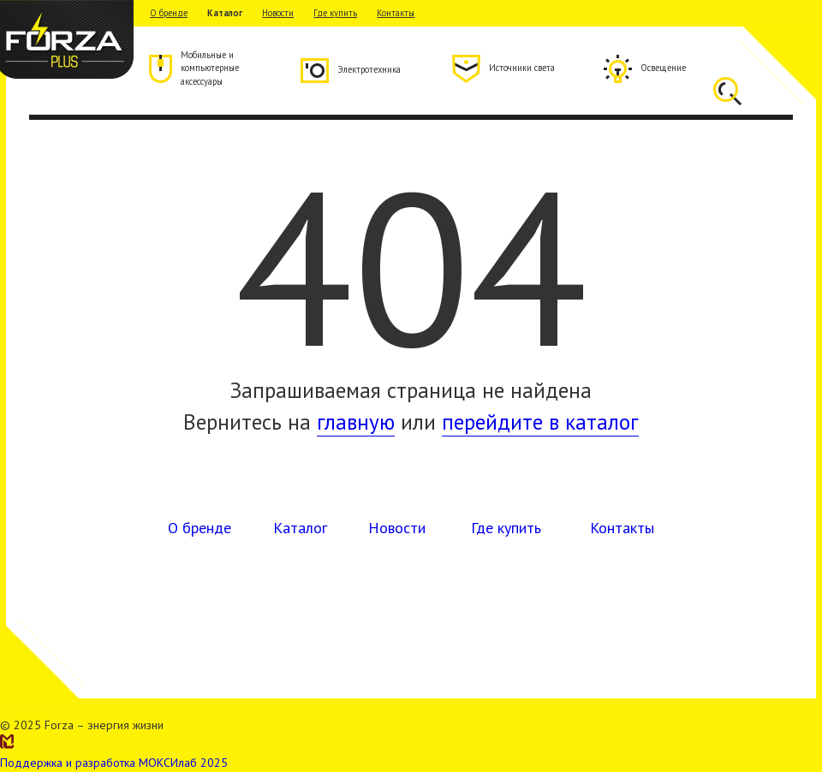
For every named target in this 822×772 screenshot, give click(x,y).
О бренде (169, 13)
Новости (278, 13)
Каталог (224, 13)
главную (356, 421)
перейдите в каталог (540, 421)
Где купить (335, 13)
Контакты (395, 13)
